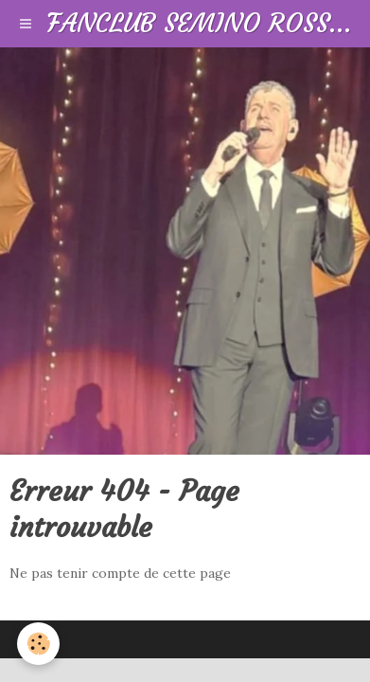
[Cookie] (38, 643)
